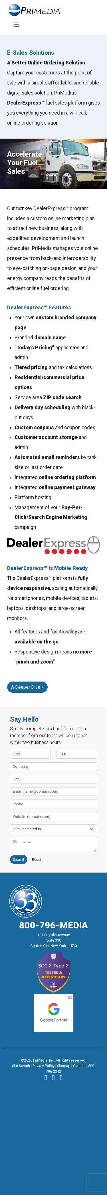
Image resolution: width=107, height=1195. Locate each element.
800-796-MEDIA (53, 925)
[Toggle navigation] (16, 24)
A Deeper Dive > (27, 687)
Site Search (21, 1066)
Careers (79, 1066)
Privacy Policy (43, 1066)
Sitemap (63, 1066)
